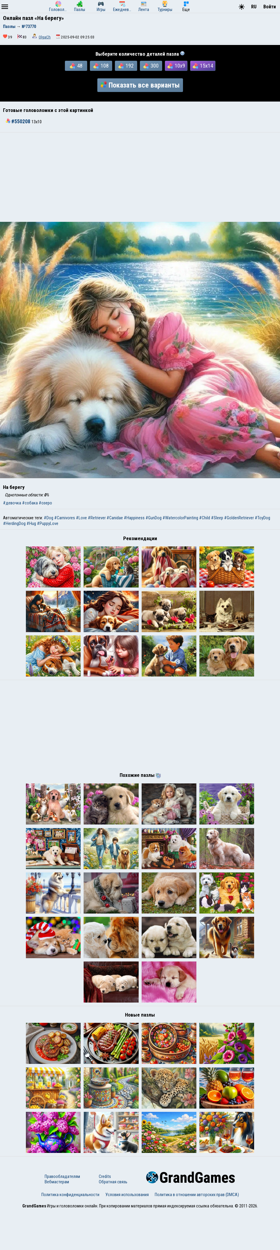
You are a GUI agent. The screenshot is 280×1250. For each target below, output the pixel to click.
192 (126, 66)
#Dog (48, 517)
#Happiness (134, 517)
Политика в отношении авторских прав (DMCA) (197, 1233)
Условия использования (127, 1233)
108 (101, 66)
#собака (30, 503)
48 (76, 66)
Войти (269, 7)
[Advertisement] (140, 177)
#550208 (18, 121)
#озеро (45, 503)
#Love (81, 517)
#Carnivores (64, 517)
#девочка (12, 503)
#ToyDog (262, 517)
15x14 (203, 66)
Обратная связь (113, 1220)
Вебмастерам (57, 1220)
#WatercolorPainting (180, 517)
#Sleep (217, 517)
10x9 (176, 66)
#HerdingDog (14, 523)
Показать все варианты (140, 85)
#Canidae (115, 517)
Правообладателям (62, 1215)
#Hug (31, 523)
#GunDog (154, 517)
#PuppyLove (47, 523)
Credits (105, 1215)
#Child (204, 517)
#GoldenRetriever (239, 517)
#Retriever (97, 517)
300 (151, 66)
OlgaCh (45, 37)
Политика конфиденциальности (70, 1233)
